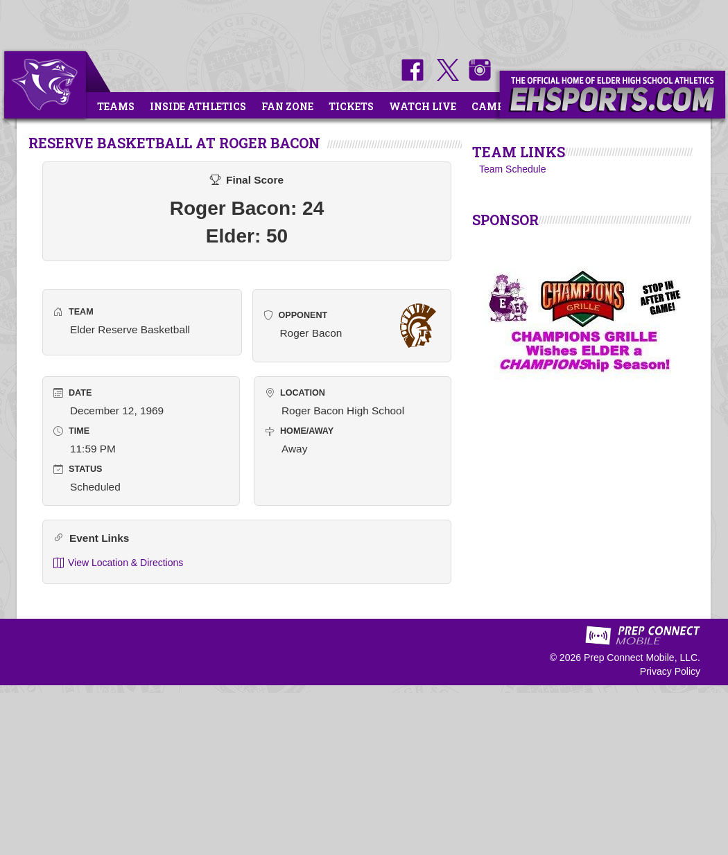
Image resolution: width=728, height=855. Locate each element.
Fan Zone (287, 106)
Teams (116, 106)
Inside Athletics (198, 106)
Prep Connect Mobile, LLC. (642, 657)
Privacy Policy (670, 671)
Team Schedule (512, 169)
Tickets (351, 106)
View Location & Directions (118, 563)
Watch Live (422, 106)
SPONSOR (505, 220)
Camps (490, 106)
